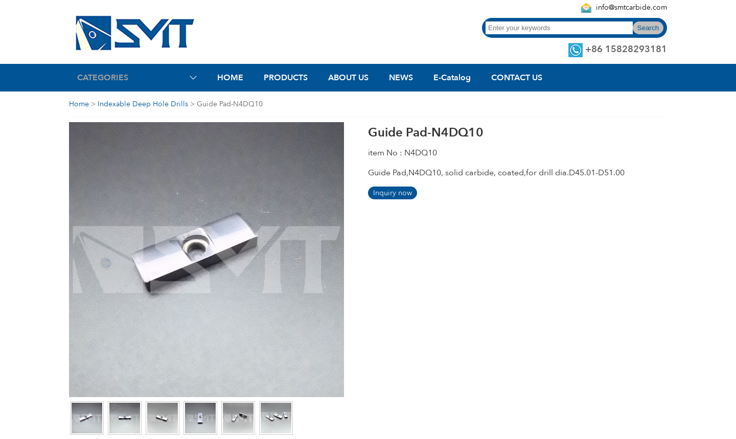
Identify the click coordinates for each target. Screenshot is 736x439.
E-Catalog (452, 77)
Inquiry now (392, 193)
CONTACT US (516, 77)
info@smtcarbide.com (631, 7)
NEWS (401, 77)
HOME (230, 77)
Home (79, 104)
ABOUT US (348, 77)
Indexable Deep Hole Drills (143, 104)
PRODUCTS (286, 77)
